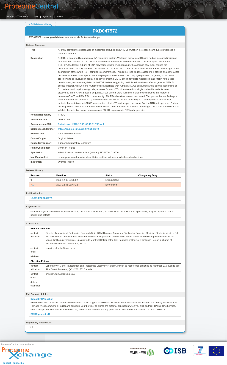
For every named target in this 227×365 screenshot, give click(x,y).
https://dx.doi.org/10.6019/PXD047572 (78, 129)
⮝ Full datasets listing (40, 24)
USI (36, 16)
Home (10, 16)
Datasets (24, 16)
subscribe (18, 363)
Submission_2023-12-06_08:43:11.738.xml (81, 124)
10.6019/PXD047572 (41, 198)
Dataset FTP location (42, 299)
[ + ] (31, 327)
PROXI (60, 16)
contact (7, 363)
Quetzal (47, 16)
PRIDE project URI (41, 314)
